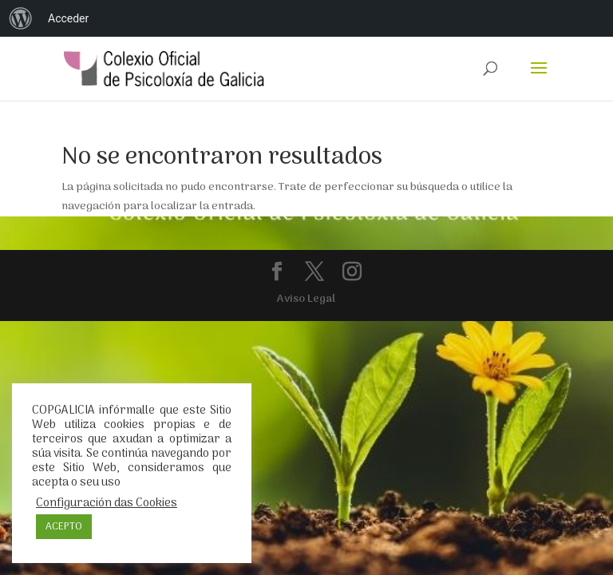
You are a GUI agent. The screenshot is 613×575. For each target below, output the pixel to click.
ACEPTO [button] (63, 526)
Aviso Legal (306, 299)
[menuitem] (21, 18)
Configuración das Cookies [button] (106, 503)
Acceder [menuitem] (68, 18)
